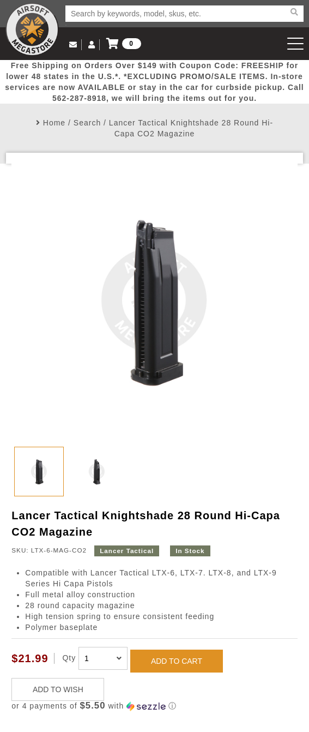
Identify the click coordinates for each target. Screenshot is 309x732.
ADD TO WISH (58, 689)
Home (54, 122)
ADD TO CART (176, 661)
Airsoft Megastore (32, 29)
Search (87, 122)
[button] (154, 706)
